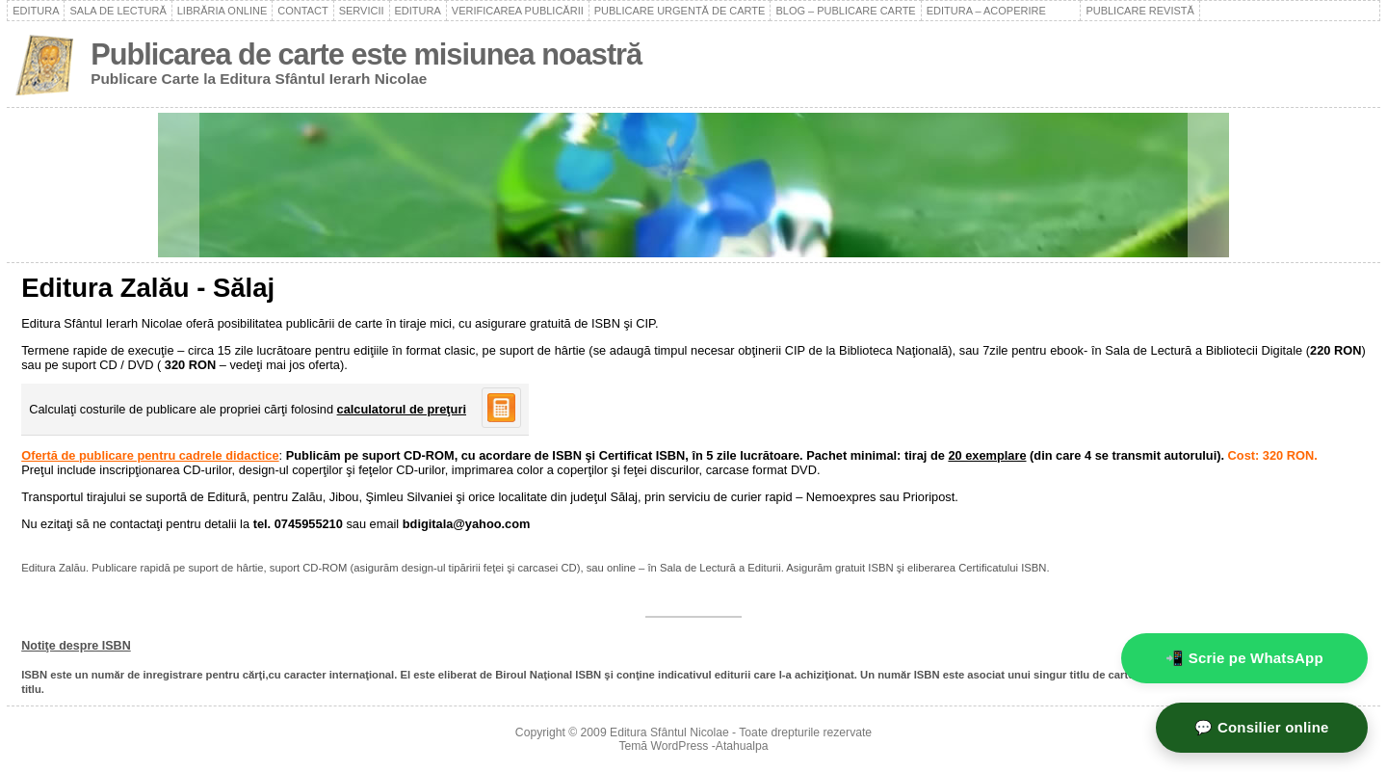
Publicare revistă (1139, 10)
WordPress (680, 746)
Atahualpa (742, 746)
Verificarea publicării (518, 10)
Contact (302, 10)
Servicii (361, 10)
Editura (36, 10)
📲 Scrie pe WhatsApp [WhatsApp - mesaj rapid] (1244, 658)
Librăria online (222, 10)
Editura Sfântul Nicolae (669, 732)
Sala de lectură (117, 10)
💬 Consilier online (1261, 727)
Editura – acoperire (1001, 10)
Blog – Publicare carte (845, 10)
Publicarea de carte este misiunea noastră (366, 54)
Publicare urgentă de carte (680, 10)
